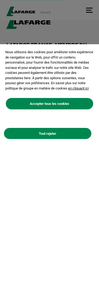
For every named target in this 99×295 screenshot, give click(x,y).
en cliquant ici (78, 88)
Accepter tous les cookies (49, 104)
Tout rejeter (47, 134)
